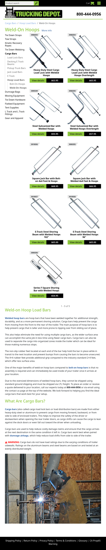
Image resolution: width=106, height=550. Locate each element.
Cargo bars (11, 409)
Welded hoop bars (15, 318)
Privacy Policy (46, 540)
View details (38, 80)
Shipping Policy (13, 540)
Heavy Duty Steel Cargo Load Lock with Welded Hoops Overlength (84, 72)
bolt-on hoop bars (78, 367)
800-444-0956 (88, 14)
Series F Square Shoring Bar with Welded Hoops (46, 289)
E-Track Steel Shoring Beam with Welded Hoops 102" (46, 234)
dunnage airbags (19, 435)
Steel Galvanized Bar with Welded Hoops (46, 127)
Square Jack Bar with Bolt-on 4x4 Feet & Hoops (46, 180)
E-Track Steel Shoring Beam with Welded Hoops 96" (84, 234)
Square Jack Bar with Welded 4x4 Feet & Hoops (84, 180)
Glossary (83, 540)
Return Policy (30, 540)
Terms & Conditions (66, 540)
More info (47, 30)
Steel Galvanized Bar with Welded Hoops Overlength (84, 127)
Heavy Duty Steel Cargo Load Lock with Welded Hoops (46, 72)
